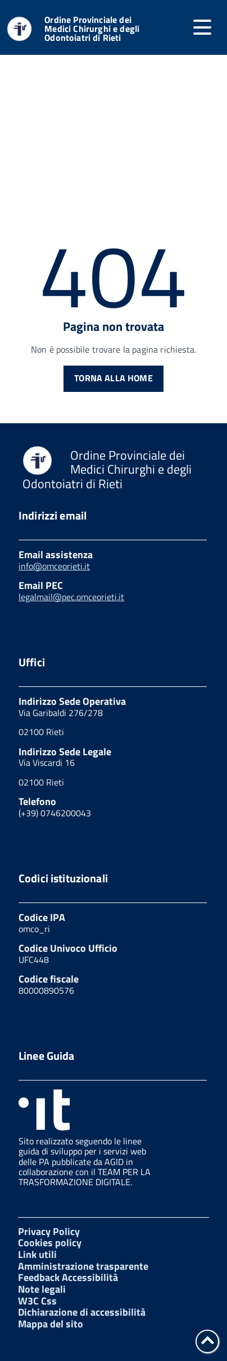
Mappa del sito (50, 1323)
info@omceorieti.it (54, 566)
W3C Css (37, 1300)
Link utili (37, 1254)
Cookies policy (49, 1242)
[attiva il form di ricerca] (170, 28)
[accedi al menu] (202, 27)
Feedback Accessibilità (68, 1277)
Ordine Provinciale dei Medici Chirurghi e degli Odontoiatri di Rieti (91, 28)
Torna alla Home (113, 378)
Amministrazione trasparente (83, 1266)
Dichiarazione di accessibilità (82, 1312)
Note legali (42, 1289)
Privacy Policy (49, 1231)
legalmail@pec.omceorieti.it (71, 597)
